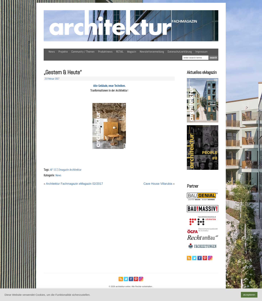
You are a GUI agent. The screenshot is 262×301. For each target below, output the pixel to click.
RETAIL (120, 52)
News (52, 52)
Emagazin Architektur (70, 169)
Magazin (131, 52)
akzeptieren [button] (249, 294)
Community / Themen (82, 52)
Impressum (201, 52)
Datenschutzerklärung (180, 52)
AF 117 (53, 169)
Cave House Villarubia (158, 183)
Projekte (63, 52)
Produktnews (105, 52)
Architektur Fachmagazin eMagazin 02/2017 (74, 183)
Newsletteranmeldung (152, 52)
